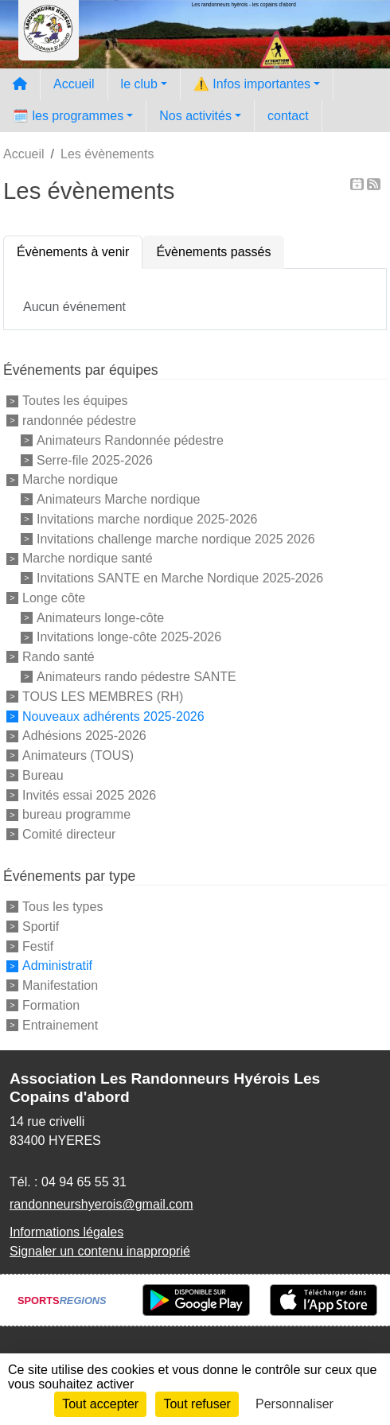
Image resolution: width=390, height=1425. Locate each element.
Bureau (43, 775)
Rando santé (58, 657)
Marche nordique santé (87, 558)
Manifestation (60, 985)
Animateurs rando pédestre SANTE (136, 676)
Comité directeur (68, 834)
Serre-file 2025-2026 (95, 459)
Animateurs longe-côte (100, 617)
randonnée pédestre (79, 420)
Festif (37, 945)
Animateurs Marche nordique (118, 499)
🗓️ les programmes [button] (68, 116)
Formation (51, 1005)
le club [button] (139, 84)
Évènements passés (213, 252)
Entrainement (60, 1024)
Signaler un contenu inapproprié (100, 1251)
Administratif (57, 965)
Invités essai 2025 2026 (89, 794)
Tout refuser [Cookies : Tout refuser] (196, 1404)
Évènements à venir (73, 252)
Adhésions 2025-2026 (84, 735)
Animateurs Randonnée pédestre (130, 440)
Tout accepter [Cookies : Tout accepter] (100, 1404)
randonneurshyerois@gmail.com (101, 1204)
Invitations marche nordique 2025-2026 (147, 519)
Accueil (74, 84)
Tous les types (62, 906)
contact (288, 116)
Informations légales (66, 1232)
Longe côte (53, 598)
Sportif (40, 926)
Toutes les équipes (75, 400)
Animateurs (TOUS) (78, 755)
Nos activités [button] (195, 116)
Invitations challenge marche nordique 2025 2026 (176, 538)
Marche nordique (70, 479)
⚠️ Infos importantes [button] (251, 84)
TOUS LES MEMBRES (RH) (102, 696)
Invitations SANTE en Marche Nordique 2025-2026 (180, 578)
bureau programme (76, 814)
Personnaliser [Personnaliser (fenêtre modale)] (294, 1404)
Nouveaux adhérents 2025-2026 (113, 715)
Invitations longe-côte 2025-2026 (129, 637)
